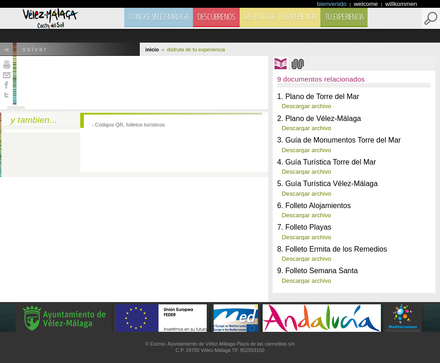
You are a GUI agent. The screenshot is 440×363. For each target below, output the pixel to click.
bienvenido (332, 3)
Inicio (152, 49)
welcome (367, 3)
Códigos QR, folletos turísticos (130, 124)
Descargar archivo (306, 106)
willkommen (401, 3)
